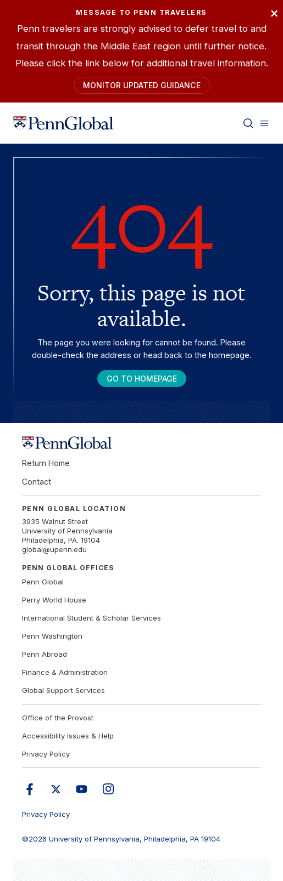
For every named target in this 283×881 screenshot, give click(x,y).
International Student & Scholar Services (91, 617)
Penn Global (43, 581)
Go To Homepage (142, 378)
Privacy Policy (46, 753)
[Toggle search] (248, 123)
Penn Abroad (44, 654)
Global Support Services (63, 690)
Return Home (46, 463)
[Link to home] (63, 123)
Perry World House (54, 599)
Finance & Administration (65, 672)
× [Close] (274, 12)
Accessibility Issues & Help (68, 735)
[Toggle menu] (264, 122)
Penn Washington (52, 636)
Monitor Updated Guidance (142, 85)
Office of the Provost (57, 717)
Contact (36, 481)
